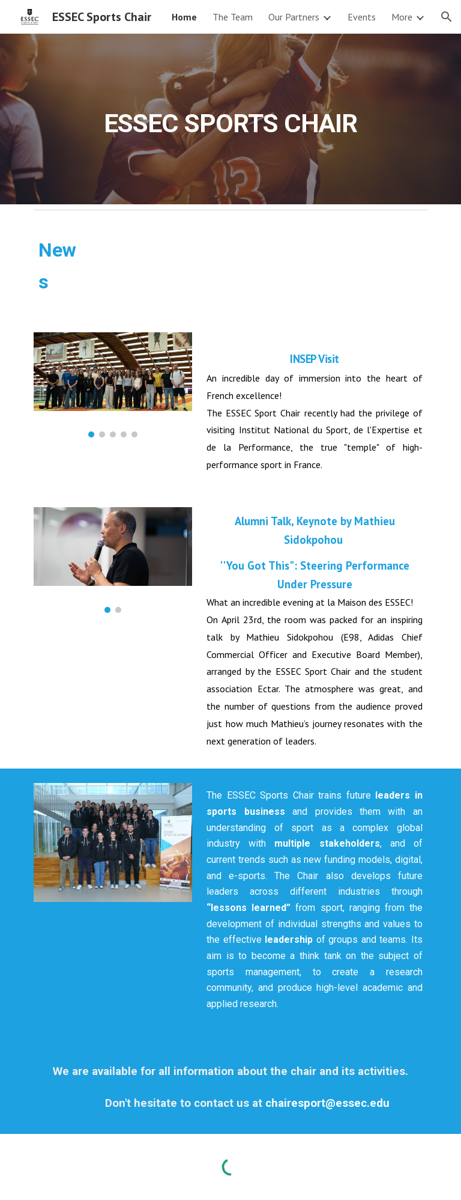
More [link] (401, 17)
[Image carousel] (112, 385)
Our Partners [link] (293, 17)
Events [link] (362, 17)
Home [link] (184, 17)
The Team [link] (232, 17)
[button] (446, 16)
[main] (230, 118)
